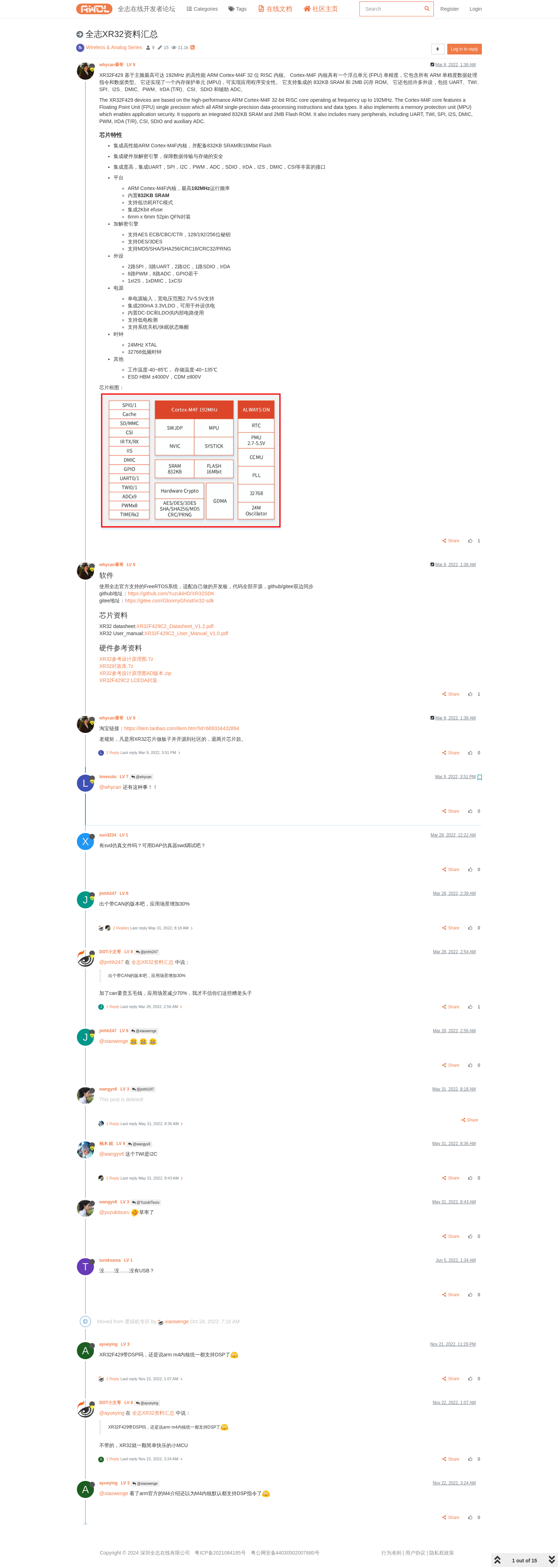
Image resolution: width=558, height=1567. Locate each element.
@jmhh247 (147, 952)
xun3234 (114, 835)
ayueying (115, 1344)
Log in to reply (464, 49)
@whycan (141, 777)
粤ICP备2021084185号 (220, 1553)
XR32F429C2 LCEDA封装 (128, 680)
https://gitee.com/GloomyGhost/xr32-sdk (169, 600)
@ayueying (147, 1403)
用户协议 (415, 1553)
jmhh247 (114, 893)
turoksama (116, 1260)
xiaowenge (173, 1321)
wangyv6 (114, 1089)
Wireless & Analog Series (114, 47)
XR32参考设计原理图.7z (126, 659)
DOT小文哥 (116, 951)
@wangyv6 (139, 1144)
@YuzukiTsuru (145, 1202)
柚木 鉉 (112, 1143)
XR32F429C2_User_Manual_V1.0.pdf (186, 633)
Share (451, 540)
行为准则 (391, 1553)
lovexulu (114, 776)
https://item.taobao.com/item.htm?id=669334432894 (181, 728)
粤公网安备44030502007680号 (285, 1553)
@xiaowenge (144, 1031)
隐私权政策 (441, 1553)
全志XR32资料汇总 (152, 962)
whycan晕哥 (117, 64)
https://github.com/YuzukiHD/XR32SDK (171, 593)
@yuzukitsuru (114, 1212)
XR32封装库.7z (116, 666)
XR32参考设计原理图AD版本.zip (135, 673)
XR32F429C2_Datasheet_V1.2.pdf (174, 626)
